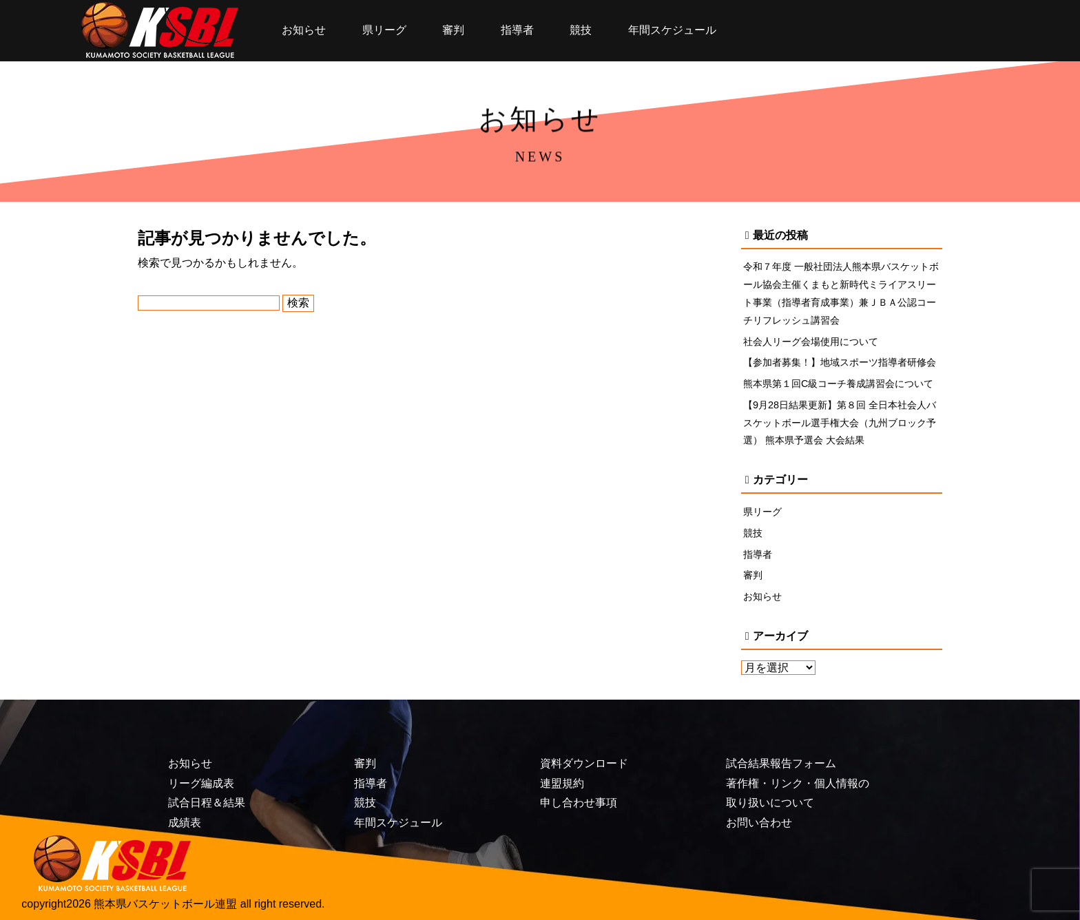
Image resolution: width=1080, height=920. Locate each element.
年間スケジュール (672, 30)
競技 (581, 30)
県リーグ (384, 30)
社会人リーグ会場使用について (810, 341)
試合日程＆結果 (206, 802)
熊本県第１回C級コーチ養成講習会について (838, 383)
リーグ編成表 (201, 783)
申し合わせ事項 (578, 802)
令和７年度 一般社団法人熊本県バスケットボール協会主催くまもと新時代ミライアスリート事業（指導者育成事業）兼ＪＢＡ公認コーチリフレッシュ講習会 (841, 293)
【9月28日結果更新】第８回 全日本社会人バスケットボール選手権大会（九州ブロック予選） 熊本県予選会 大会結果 (839, 422)
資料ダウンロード (584, 763)
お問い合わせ (759, 822)
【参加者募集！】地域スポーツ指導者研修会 (839, 362)
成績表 (184, 822)
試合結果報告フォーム (781, 763)
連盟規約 (562, 783)
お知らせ (304, 30)
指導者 (517, 30)
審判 (453, 30)
